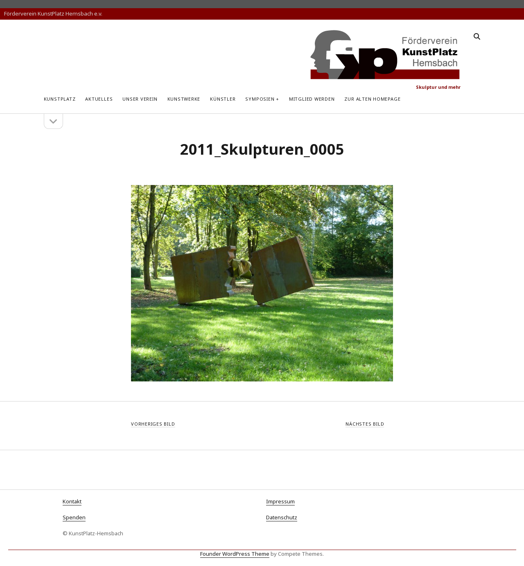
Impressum (280, 501)
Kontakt (72, 501)
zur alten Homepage (372, 99)
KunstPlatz (60, 99)
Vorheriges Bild (153, 424)
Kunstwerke (184, 99)
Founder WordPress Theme (234, 553)
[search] (477, 36)
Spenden (74, 517)
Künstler (222, 99)
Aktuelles (99, 99)
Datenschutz (281, 517)
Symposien (259, 99)
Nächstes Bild (365, 424)
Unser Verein (139, 99)
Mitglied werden (312, 99)
